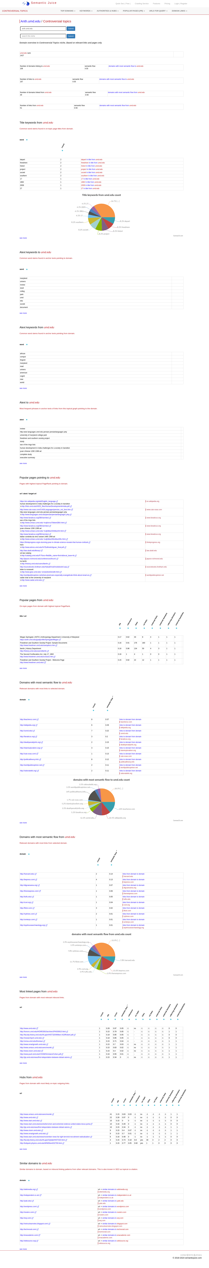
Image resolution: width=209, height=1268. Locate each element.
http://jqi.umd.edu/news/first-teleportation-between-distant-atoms (46, 1057)
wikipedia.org (125, 728)
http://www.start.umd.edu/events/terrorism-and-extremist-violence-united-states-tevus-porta (56, 1124)
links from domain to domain (133, 874)
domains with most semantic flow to (126, 66)
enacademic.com (105, 1238)
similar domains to (115, 1189)
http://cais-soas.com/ (29, 754)
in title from (91, 160)
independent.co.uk (106, 1198)
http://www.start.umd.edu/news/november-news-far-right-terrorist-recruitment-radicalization (56, 1137)
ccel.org (127, 905)
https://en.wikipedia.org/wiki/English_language (39, 501)
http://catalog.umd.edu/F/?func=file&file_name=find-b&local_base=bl (48, 556)
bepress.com (129, 882)
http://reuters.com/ (28, 1212)
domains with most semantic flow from (126, 92)
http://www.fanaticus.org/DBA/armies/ (35, 518)
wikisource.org (104, 1243)
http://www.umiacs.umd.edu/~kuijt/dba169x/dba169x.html (44, 539)
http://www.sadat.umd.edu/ (32, 580)
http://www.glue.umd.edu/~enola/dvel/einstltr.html (41, 572)
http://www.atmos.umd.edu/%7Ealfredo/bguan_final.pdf (43, 547)
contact (183, 1255)
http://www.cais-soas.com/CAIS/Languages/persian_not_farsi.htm (46, 510)
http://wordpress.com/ (29, 1207)
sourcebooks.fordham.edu (157, 567)
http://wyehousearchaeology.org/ (33, 925)
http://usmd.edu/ (27, 731)
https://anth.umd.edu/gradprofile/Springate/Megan (40, 640)
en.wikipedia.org (153, 501)
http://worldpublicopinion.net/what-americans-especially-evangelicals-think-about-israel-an (55, 575)
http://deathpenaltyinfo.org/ (31, 742)
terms (191, 1255)
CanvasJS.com (178, 236)
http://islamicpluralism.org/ (31, 748)
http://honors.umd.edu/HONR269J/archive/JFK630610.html (44, 1032)
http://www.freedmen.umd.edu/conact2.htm (37, 657)
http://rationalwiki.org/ (29, 771)
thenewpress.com (130, 894)
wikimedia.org (104, 1192)
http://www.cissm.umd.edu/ (31, 1051)
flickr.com (127, 911)
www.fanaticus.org (154, 518)
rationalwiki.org (126, 773)
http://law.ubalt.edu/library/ (31, 551)
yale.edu (102, 1203)
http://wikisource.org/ (29, 1241)
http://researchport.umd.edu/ (32, 1038)
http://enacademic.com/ (30, 1235)
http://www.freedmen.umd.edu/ (33, 662)
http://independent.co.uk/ (30, 1195)
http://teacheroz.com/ (29, 719)
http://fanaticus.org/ (28, 737)
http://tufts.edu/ (27, 897)
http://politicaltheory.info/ (30, 759)
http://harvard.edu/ (28, 874)
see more (23, 238)
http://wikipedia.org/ (28, 725)
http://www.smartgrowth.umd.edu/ (34, 1044)
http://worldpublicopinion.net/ (32, 765)
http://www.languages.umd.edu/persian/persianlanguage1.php (46, 515)
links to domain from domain (130, 719)
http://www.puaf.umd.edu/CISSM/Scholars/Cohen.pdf (41, 1054)
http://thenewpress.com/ (30, 891)
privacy (198, 1255)
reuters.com (103, 1215)
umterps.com (129, 922)
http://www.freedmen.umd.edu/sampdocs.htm (38, 645)
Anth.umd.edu (30, 21)
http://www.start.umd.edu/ (31, 1121)
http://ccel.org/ (26, 902)
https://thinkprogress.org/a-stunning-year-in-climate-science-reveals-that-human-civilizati (55, 542)
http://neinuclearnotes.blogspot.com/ (35, 1224)
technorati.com (104, 1232)
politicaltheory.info (127, 762)
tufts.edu (127, 899)
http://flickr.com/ (27, 908)
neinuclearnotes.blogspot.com (110, 1226)
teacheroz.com (126, 722)
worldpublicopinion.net (155, 575)
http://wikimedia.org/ (29, 1189)
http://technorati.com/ (29, 1229)
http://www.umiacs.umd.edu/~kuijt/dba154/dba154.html (43, 531)
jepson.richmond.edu (155, 559)
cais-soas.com (126, 756)
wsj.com (102, 1220)
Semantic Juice (39, 2)
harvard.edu (128, 876)
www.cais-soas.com (154, 510)
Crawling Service (141, 4)
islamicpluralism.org (128, 750)
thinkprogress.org (153, 542)
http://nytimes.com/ (28, 914)
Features (156, 4)
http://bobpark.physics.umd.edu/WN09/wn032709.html (42, 1143)
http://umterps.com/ (28, 920)
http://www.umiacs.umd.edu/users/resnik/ (37, 1048)
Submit (71, 29)
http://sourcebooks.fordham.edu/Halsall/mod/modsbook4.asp (44, 567)
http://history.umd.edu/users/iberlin (35, 564)
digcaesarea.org (130, 888)
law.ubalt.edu (152, 551)
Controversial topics (57, 21)
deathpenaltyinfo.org (128, 745)
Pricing (167, 4)
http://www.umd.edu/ (29, 1028)
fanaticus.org (125, 739)
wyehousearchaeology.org (134, 928)
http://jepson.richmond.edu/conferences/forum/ (39, 559)
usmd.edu (124, 733)
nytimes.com (128, 916)
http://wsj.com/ (26, 1218)
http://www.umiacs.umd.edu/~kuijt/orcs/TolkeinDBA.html (44, 523)
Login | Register (180, 4)
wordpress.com (105, 1209)
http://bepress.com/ (28, 880)
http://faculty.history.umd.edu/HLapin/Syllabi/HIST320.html (43, 1140)
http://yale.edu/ (27, 1201)
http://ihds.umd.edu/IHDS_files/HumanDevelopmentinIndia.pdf (46, 506)
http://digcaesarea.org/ (30, 885)
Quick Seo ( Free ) (123, 4)
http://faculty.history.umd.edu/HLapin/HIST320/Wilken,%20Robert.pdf (47, 1035)
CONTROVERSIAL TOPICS (15, 11)
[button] (68, 11)
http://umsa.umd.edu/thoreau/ (32, 1041)
